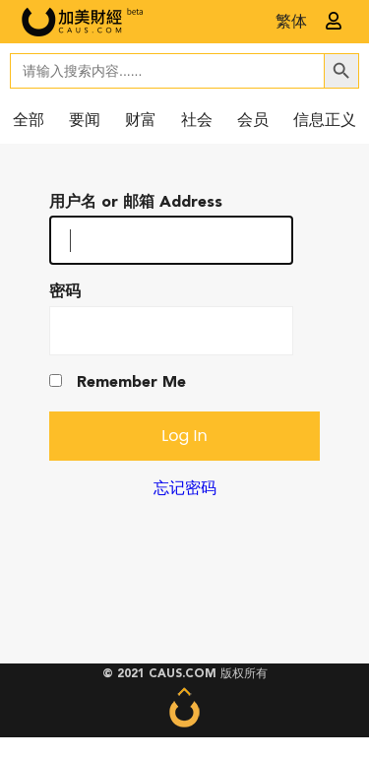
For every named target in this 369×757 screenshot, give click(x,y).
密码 (65, 292)
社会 (197, 121)
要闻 (84, 121)
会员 (253, 121)
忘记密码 (185, 489)
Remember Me (117, 382)
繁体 (291, 23)
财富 (140, 121)
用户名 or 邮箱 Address (135, 203)
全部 (28, 121)
